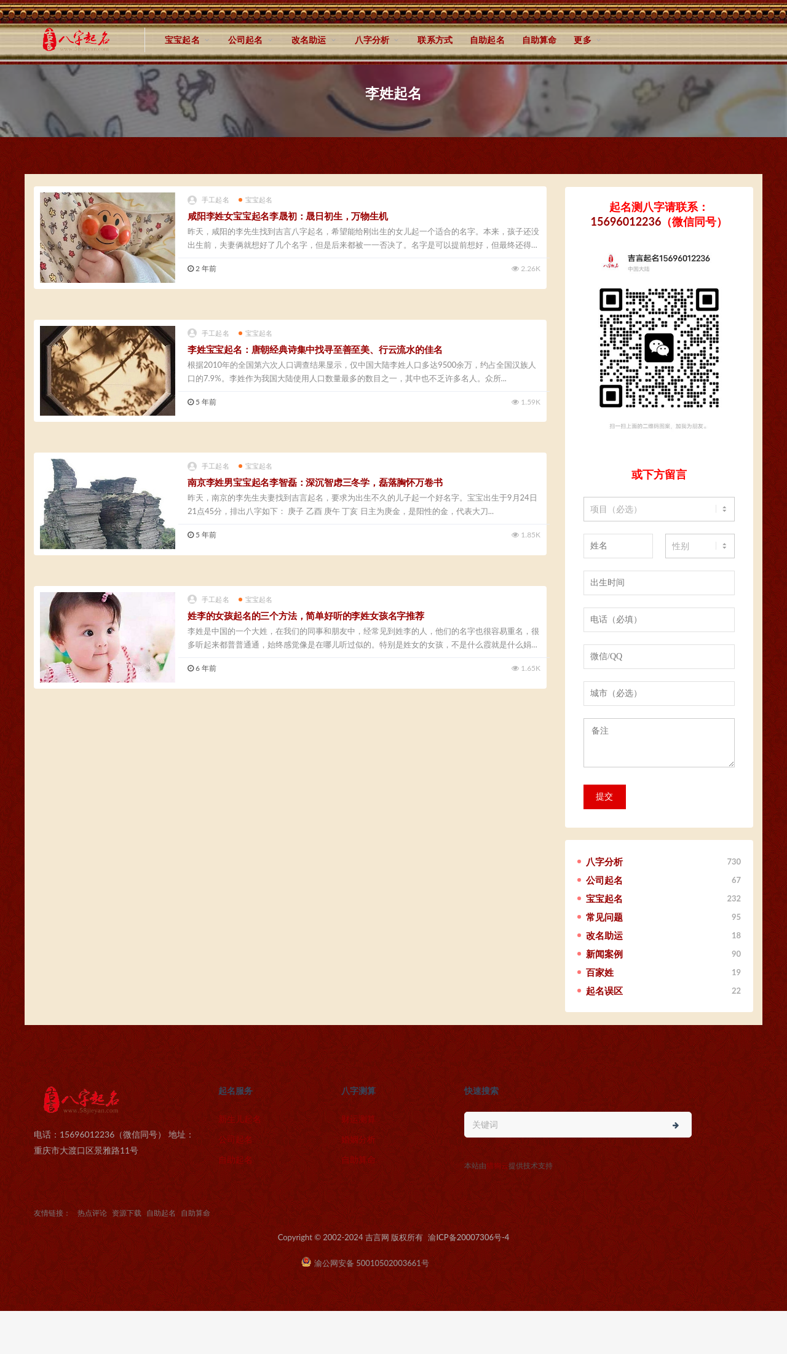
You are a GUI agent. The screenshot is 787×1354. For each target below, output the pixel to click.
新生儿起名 (239, 1119)
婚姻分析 (358, 1139)
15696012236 (626, 221)
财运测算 (358, 1119)
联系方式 (435, 39)
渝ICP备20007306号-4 (468, 1237)
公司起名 (245, 39)
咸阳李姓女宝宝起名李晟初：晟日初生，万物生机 (288, 215)
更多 (582, 39)
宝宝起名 (182, 39)
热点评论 (92, 1212)
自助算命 (539, 39)
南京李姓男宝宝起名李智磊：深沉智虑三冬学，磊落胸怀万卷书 (315, 482)
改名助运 (308, 39)
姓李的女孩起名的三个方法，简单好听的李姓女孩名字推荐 (306, 615)
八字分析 (372, 39)
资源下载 (126, 1212)
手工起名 (208, 200)
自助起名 (487, 39)
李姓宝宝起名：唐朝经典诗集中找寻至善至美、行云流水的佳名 (315, 349)
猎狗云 (497, 1165)
